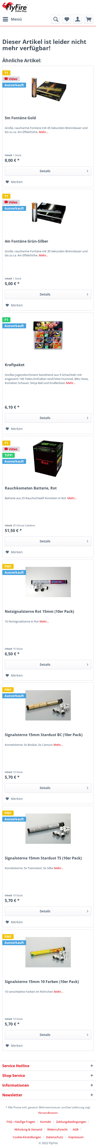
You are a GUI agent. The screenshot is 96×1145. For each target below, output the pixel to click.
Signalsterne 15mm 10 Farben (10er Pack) (42, 981)
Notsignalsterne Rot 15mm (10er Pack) (39, 611)
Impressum (76, 1137)
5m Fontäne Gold (20, 118)
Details (64, 170)
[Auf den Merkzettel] (14, 182)
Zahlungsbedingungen (71, 1122)
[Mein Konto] (77, 19)
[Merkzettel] (66, 19)
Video (11, 79)
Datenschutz (54, 1137)
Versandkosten (48, 1113)
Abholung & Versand (28, 1129)
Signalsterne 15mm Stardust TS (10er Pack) (43, 858)
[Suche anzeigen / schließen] (55, 19)
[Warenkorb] (88, 19)
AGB (75, 1129)
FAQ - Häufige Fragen (21, 1122)
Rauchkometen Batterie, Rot (31, 488)
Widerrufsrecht (57, 1129)
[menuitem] (12, 19)
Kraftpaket (15, 365)
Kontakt (45, 1122)
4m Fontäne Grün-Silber (26, 241)
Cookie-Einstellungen (27, 1137)
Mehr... (43, 132)
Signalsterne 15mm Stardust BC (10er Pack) (43, 734)
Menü (12, 19)
